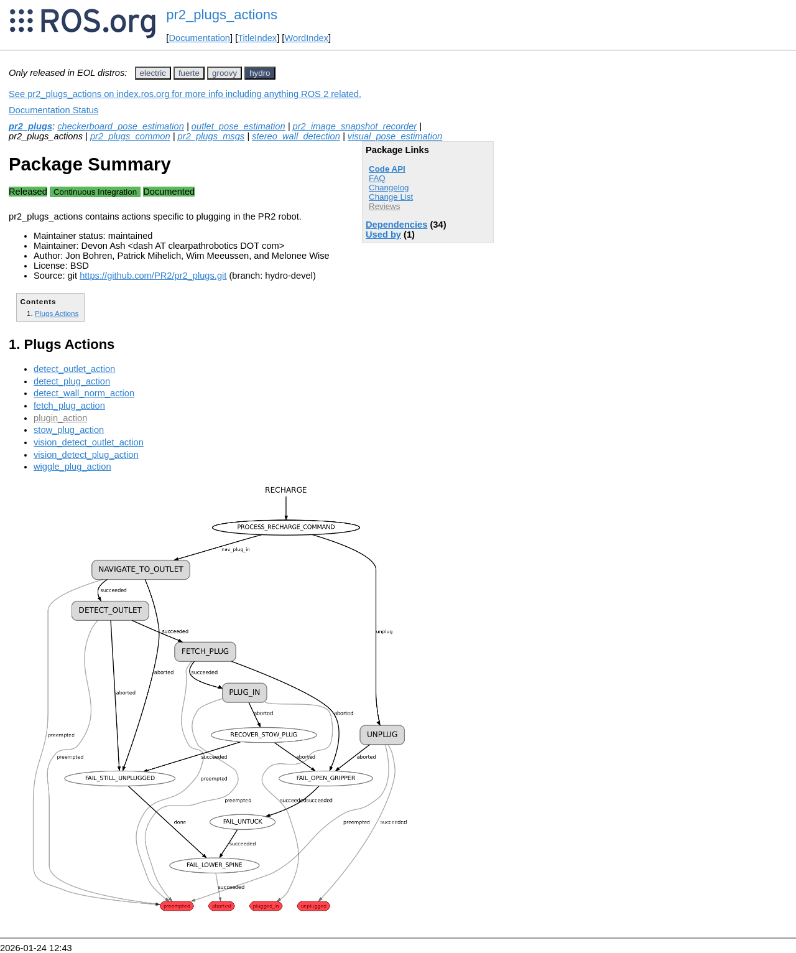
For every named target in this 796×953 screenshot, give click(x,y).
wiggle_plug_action (72, 467)
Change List (391, 197)
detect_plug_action (72, 381)
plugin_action (60, 418)
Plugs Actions (56, 313)
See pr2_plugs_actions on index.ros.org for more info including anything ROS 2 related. (185, 94)
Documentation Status (53, 110)
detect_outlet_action (74, 369)
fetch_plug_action (69, 406)
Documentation (199, 38)
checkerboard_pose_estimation (120, 126)
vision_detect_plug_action (86, 455)
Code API (387, 169)
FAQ (377, 178)
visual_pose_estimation (395, 136)
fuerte (189, 73)
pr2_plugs (30, 126)
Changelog (389, 187)
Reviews (384, 206)
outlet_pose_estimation (238, 126)
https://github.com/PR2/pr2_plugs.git (153, 276)
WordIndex (306, 38)
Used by (383, 234)
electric (153, 73)
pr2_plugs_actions (221, 14)
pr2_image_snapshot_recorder (355, 126)
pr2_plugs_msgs (211, 136)
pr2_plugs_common (130, 136)
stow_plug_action (69, 430)
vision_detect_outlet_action (89, 442)
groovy (224, 73)
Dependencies (396, 225)
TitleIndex (257, 38)
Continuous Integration (95, 192)
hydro (259, 73)
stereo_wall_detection (296, 136)
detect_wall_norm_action (84, 393)
